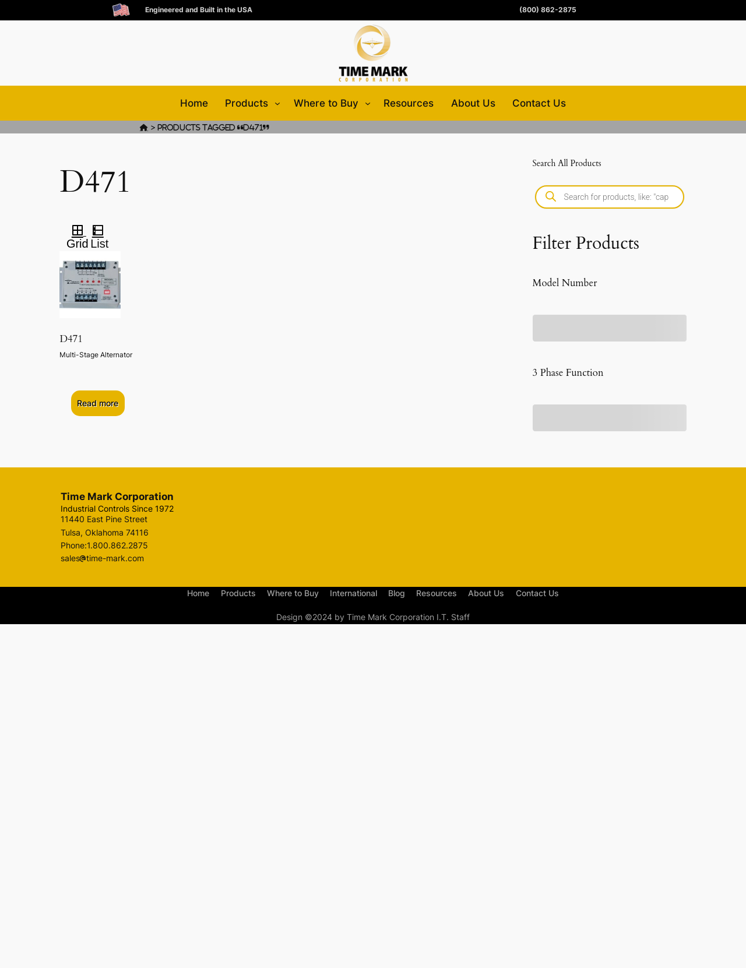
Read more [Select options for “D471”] (97, 403)
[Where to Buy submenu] (368, 103)
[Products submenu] (277, 103)
